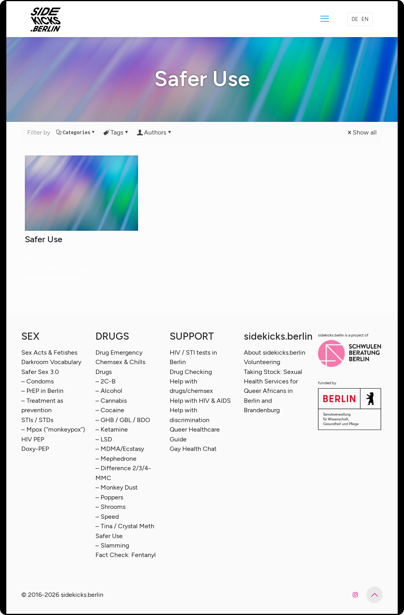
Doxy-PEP (35, 448)
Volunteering (262, 362)
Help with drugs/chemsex (191, 386)
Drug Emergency (118, 352)
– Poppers (109, 497)
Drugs (103, 372)
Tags (116, 132)
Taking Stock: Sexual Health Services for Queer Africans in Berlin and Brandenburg (273, 391)
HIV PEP (32, 439)
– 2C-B (105, 381)
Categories (76, 132)
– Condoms (37, 381)
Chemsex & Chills (120, 362)
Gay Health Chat (193, 448)
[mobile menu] (324, 19)
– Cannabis (111, 400)
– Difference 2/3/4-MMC (123, 472)
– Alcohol (108, 390)
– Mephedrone (116, 458)
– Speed (107, 516)
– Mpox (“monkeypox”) (53, 429)
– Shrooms (110, 506)
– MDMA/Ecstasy (119, 448)
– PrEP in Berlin (42, 390)
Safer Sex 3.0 (40, 372)
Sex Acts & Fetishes (49, 352)
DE (355, 19)
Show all (361, 132)
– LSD (103, 439)
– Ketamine (111, 429)
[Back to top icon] (374, 595)
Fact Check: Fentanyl (125, 555)
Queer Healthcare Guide (195, 434)
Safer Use (43, 239)
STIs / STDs (37, 420)
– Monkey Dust (116, 487)
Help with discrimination (189, 414)
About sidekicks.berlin (274, 352)
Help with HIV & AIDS (200, 400)
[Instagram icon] (355, 594)
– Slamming (112, 545)
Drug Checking (191, 372)
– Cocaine (109, 410)
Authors (154, 132)
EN (364, 19)
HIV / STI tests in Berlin (193, 357)
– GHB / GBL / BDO (122, 420)
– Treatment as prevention (42, 405)
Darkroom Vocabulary (51, 362)
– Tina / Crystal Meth (124, 526)
